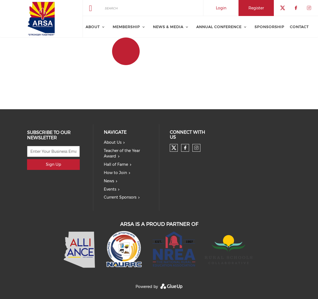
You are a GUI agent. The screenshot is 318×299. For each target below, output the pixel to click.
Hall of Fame (116, 164)
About (93, 27)
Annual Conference (219, 27)
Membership (126, 27)
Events (110, 189)
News (109, 180)
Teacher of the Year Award (122, 153)
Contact (299, 27)
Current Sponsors (120, 197)
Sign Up (53, 164)
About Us (112, 142)
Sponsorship (269, 27)
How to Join (115, 172)
